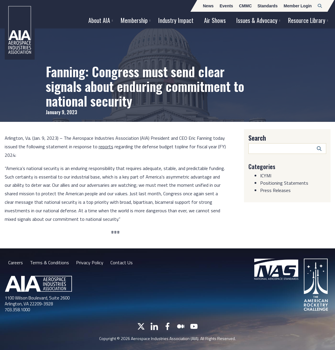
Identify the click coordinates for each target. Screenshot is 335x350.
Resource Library (306, 20)
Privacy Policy (89, 262)
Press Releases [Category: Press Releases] (275, 190)
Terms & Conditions (49, 262)
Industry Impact (175, 20)
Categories (261, 166)
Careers (15, 262)
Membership (134, 20)
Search (257, 137)
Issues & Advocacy (256, 20)
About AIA (99, 20)
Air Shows (215, 20)
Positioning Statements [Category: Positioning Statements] (284, 182)
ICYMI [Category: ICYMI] (265, 175)
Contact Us (121, 262)
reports (106, 146)
